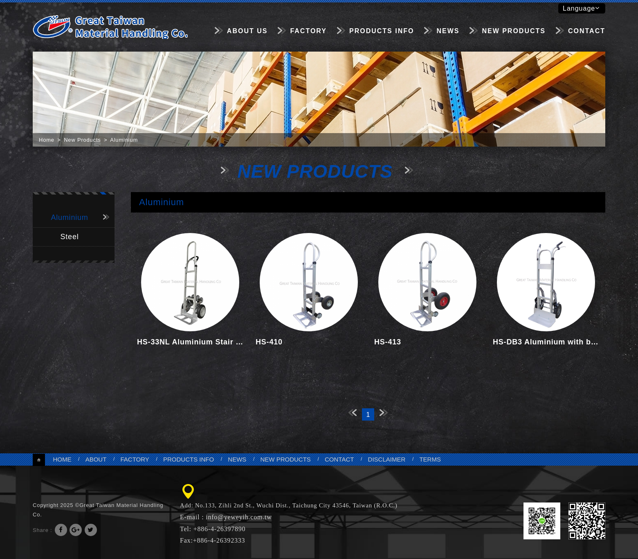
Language (581, 8)
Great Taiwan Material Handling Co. (110, 26)
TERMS (430, 459)
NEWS (447, 30)
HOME (62, 459)
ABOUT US (247, 30)
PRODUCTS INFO (381, 30)
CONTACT (586, 30)
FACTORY (308, 30)
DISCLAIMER (387, 459)
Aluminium (69, 217)
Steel (69, 237)
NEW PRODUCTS (514, 30)
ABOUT (96, 459)
